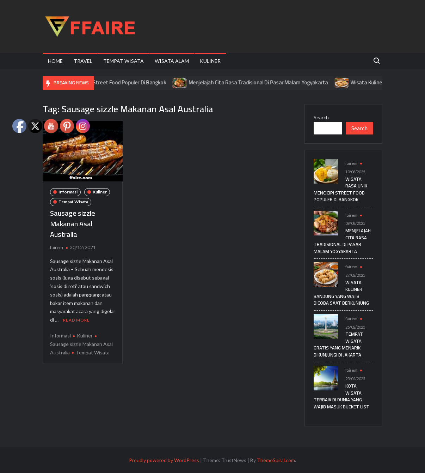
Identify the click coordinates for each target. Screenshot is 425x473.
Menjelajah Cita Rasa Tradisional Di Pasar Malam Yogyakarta (265, 82)
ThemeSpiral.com (276, 460)
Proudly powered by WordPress (164, 460)
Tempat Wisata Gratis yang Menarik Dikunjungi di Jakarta (338, 344)
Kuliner (210, 61)
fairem (56, 247)
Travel (83, 61)
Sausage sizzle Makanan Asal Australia (72, 223)
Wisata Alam (172, 61)
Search (321, 117)
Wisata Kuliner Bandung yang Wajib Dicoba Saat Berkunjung (341, 292)
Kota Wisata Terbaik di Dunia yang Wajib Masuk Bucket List (341, 396)
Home (55, 61)
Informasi (68, 191)
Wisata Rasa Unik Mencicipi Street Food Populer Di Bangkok (105, 82)
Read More (76, 320)
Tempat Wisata (123, 61)
